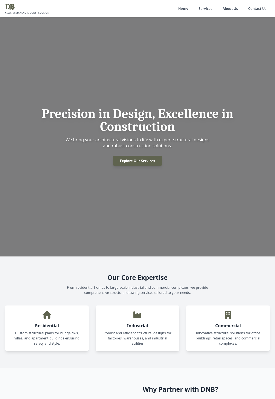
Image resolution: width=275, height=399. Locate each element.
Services (205, 8)
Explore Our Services (137, 160)
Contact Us (257, 8)
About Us (230, 8)
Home (183, 8)
